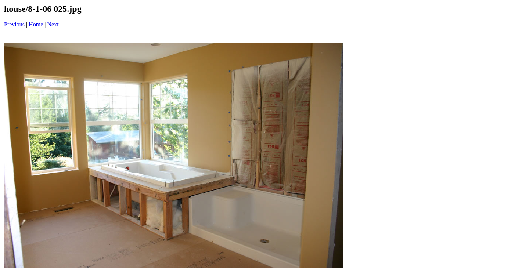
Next (53, 24)
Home (36, 24)
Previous (14, 24)
